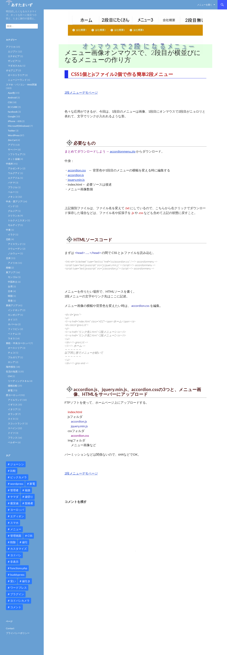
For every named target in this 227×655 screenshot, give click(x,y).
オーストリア (15, 347)
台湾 (10, 286)
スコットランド (16, 423)
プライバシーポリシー (18, 633)
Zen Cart (12, 140)
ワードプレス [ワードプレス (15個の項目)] (18, 587)
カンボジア (14, 314)
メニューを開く (204, 4)
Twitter (11, 130)
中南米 (9, 163)
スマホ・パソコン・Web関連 (21, 84)
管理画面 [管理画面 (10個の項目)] (15, 535)
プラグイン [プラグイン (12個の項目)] (17, 594)
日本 (10, 291)
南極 (8, 267)
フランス (12, 437)
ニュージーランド (17, 79)
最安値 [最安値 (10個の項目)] (14, 503)
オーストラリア (16, 75)
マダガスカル (15, 65)
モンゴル (12, 277)
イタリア (12, 409)
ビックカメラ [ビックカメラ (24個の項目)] (18, 477)
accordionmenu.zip (122, 151)
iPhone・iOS (14, 121)
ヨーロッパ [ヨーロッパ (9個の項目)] (17, 509)
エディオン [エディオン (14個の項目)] (17, 516)
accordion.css (77, 170)
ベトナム (12, 333)
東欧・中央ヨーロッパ (18, 343)
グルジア (12, 210)
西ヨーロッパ (13, 395)
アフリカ (10, 46)
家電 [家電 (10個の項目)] (32, 483)
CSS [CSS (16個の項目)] (30, 535)
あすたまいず (21, 5)
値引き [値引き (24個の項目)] (26, 581)
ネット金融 (14, 158)
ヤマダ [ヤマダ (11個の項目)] (14, 496)
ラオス (11, 338)
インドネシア (15, 310)
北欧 (8, 239)
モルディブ (14, 225)
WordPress (13, 135)
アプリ (11, 144)
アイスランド (15, 243)
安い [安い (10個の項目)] (13, 581)
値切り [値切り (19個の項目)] (29, 496)
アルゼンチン (15, 168)
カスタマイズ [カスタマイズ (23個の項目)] (18, 548)
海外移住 (10, 366)
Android (12, 97)
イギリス (12, 404)
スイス (11, 418)
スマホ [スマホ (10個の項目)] (14, 522)
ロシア (11, 362)
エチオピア (14, 56)
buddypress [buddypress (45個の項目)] (17, 574)
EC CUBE (13, 106)
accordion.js (76, 175)
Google (11, 116)
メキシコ (12, 196)
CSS (10, 102)
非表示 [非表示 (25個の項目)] (14, 561)
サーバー (12, 149)
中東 (8, 229)
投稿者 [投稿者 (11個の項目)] (29, 503)
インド (11, 206)
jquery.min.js (76, 179)
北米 (8, 258)
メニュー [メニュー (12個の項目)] (15, 529)
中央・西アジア (14, 201)
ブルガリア (14, 357)
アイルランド (15, 399)
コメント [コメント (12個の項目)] (15, 607)
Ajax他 (11, 92)
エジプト (12, 51)
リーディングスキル (18, 380)
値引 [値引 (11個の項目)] (25, 542)
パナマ (11, 182)
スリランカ (14, 215)
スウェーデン (15, 248)
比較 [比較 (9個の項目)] (13, 470)
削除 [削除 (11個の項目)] (13, 542)
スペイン (12, 428)
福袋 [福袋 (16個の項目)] (27, 490)
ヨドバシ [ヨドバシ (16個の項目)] (15, 555)
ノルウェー (14, 253)
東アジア (10, 272)
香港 (10, 300)
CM (10, 376)
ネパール (12, 324)
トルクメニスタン (17, 220)
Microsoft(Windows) (19, 125)
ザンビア (12, 60)
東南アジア (12, 305)
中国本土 (12, 281)
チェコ (11, 352)
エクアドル (14, 177)
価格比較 (12, 385)
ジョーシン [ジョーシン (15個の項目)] (17, 464)
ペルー (11, 192)
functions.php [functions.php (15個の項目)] (18, 568)
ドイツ (11, 432)
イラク (11, 234)
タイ (10, 319)
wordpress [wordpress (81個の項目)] (16, 483)
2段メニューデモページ (81, 92)
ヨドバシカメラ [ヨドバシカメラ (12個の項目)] (20, 600)
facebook (13, 111)
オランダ (12, 414)
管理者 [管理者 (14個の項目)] (14, 490)
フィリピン (14, 329)
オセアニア (12, 70)
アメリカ (12, 262)
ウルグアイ (14, 173)
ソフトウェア (15, 154)
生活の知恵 (12, 371)
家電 (10, 390)
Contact (10, 628)
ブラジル (12, 187)
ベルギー (12, 442)
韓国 (10, 295)
